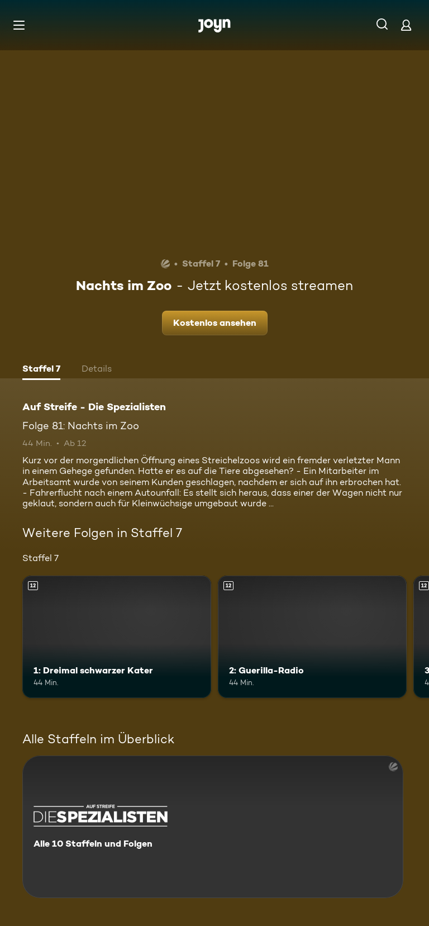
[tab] (41, 370)
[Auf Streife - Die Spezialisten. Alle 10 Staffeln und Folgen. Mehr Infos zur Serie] (212, 827)
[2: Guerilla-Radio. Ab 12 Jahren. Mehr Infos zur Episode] (312, 637)
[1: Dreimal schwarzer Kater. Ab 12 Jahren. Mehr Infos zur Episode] (116, 637)
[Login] (406, 25)
